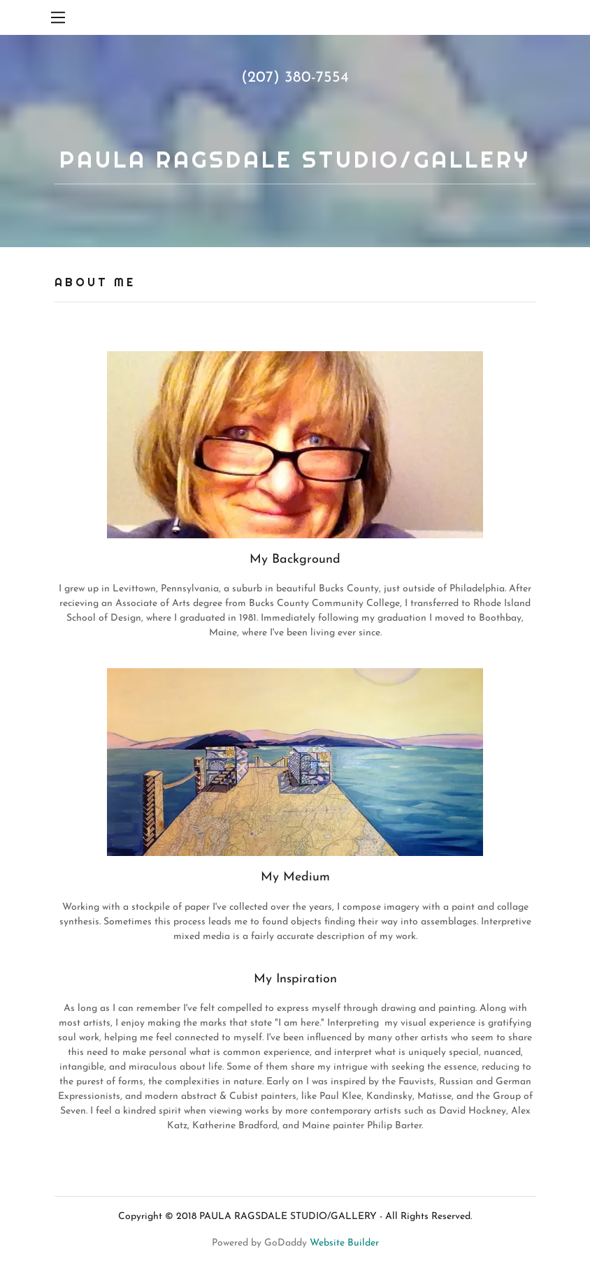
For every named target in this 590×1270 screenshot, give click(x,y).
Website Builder (344, 1243)
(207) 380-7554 (295, 78)
